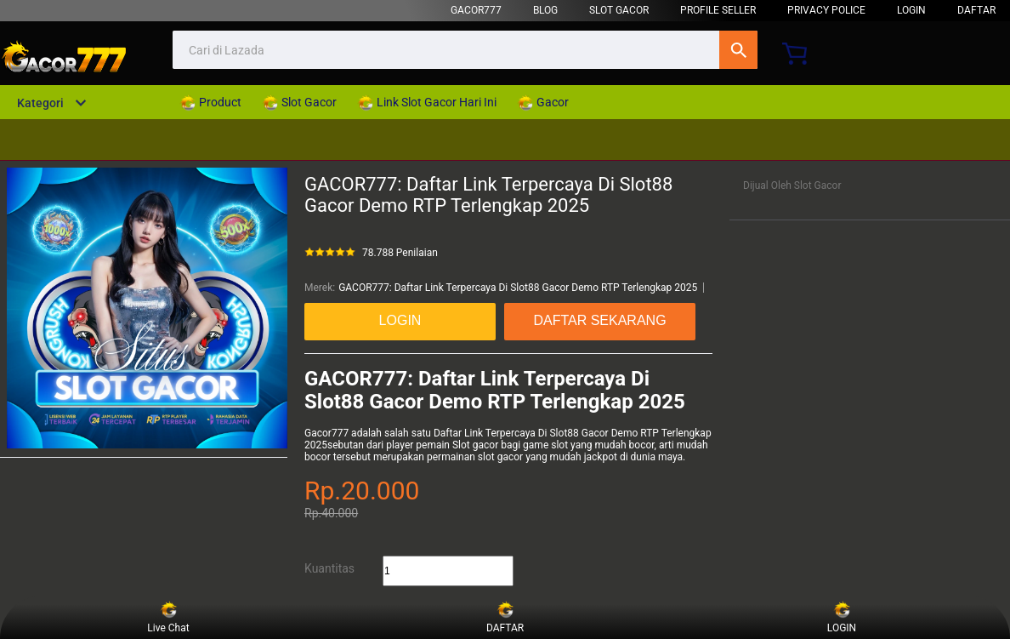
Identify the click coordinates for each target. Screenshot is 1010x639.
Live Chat (168, 617)
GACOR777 (476, 10)
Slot (461, 445)
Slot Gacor (619, 10)
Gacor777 (326, 433)
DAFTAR (976, 10)
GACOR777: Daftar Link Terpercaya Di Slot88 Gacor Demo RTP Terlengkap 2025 (517, 288)
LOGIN (911, 10)
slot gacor (500, 457)
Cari (738, 50)
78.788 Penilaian (400, 253)
